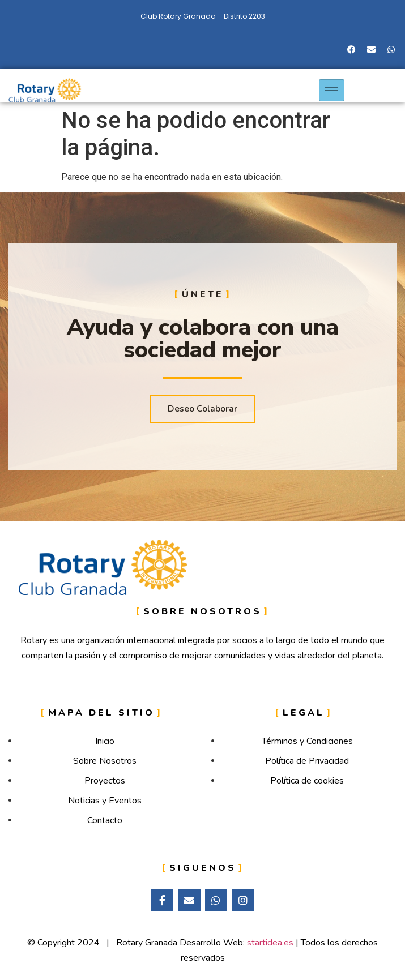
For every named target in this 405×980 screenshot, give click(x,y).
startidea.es (270, 942)
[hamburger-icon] (331, 90)
